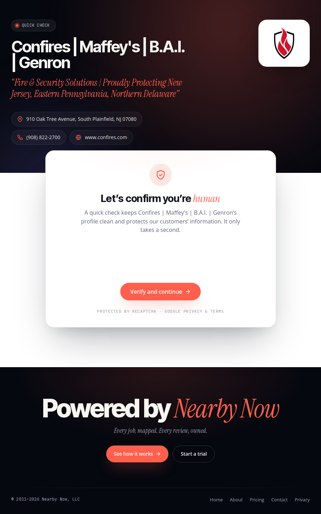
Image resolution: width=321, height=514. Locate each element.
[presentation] (160, 259)
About (236, 499)
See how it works (137, 453)
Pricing (257, 499)
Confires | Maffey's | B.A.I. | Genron (97, 54)
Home (216, 499)
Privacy (302, 499)
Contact (279, 499)
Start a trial (194, 453)
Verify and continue (160, 291)
